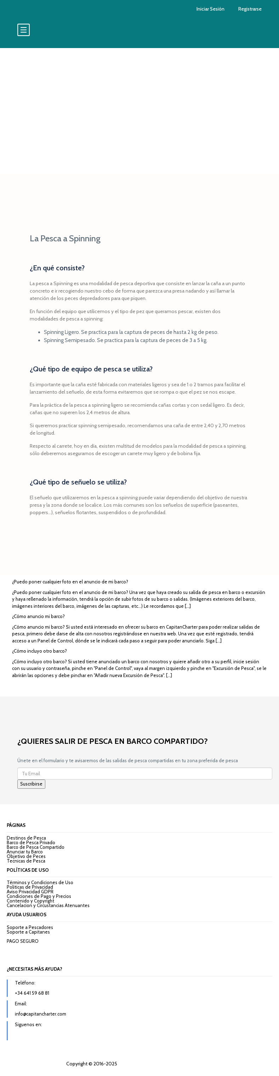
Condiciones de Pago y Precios (39, 896)
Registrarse (250, 9)
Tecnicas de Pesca (26, 861)
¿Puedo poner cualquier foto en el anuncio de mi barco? (70, 581)
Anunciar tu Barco (25, 851)
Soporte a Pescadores (30, 927)
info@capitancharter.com (40, 1014)
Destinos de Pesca (26, 838)
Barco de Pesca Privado (31, 842)
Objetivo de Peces (26, 856)
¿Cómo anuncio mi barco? (38, 616)
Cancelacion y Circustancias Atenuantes (48, 905)
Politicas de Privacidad (30, 887)
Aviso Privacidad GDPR (30, 891)
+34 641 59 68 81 (32, 993)
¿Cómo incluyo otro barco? (39, 651)
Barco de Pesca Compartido (35, 847)
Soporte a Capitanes (28, 932)
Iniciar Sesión (210, 9)
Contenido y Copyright (30, 901)
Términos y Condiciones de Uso (40, 882)
